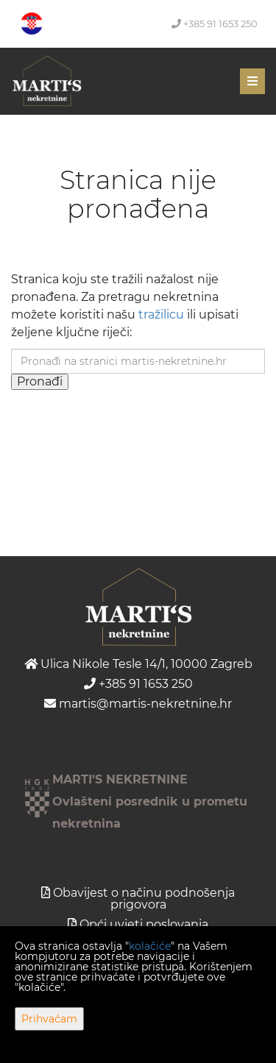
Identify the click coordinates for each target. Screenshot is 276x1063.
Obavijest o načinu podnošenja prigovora (144, 898)
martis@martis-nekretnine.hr (138, 704)
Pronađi (40, 381)
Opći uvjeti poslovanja (143, 924)
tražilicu (161, 314)
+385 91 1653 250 (214, 23)
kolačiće (150, 946)
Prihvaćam (49, 1018)
